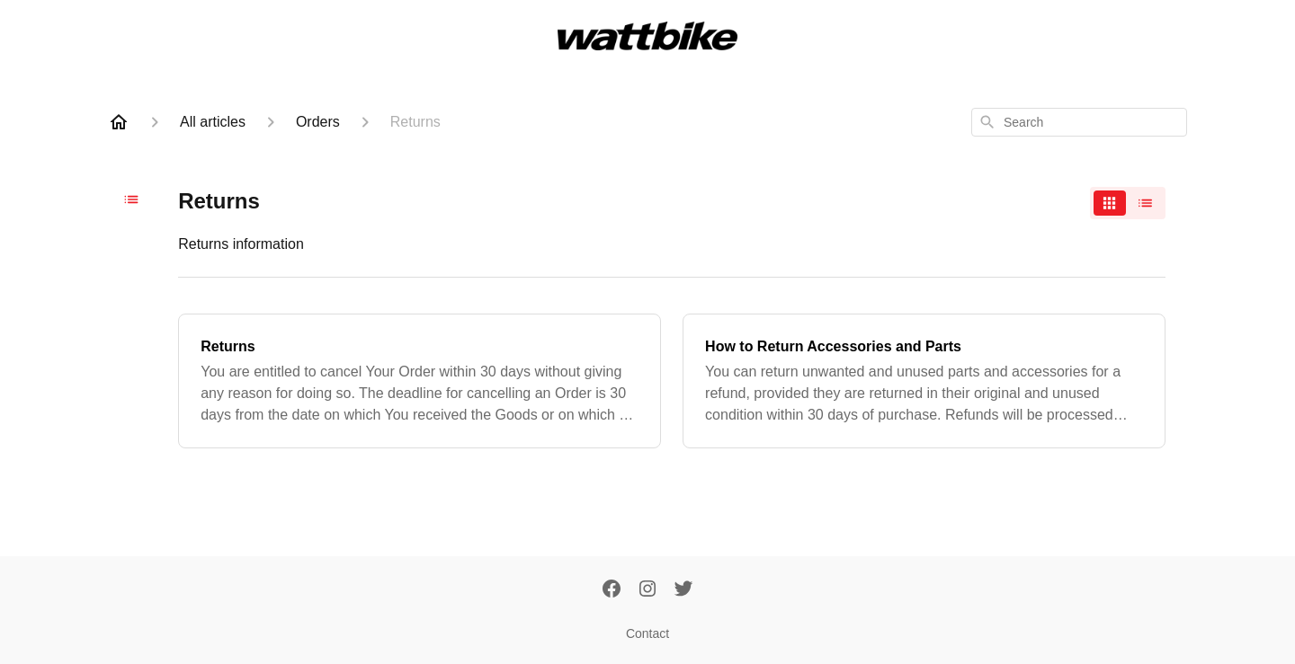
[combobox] (1079, 122)
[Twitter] (683, 590)
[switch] (1128, 203)
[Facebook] (611, 590)
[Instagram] (647, 590)
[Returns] (419, 381)
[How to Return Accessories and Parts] (924, 381)
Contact (647, 633)
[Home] (119, 122)
